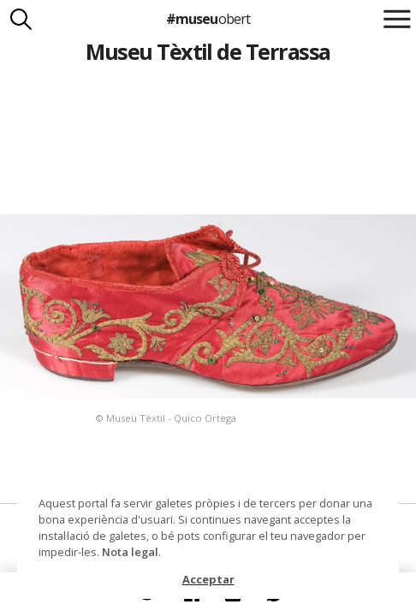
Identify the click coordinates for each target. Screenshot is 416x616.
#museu (207, 18)
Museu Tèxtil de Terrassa (208, 51)
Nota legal (130, 552)
